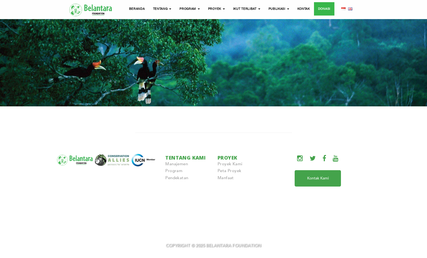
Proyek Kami (230, 164)
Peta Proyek (229, 170)
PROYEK (216, 8)
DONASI (324, 8)
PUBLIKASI (279, 8)
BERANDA (137, 8)
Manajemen (176, 164)
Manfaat (226, 178)
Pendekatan (176, 178)
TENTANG (162, 8)
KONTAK (303, 8)
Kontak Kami (318, 178)
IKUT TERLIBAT (246, 8)
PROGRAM (189, 8)
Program (173, 170)
